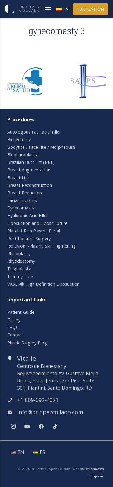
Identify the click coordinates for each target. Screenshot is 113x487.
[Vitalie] (12, 358)
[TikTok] (55, 426)
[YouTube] (27, 426)
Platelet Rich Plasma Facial (33, 231)
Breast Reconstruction (29, 185)
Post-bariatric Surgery (29, 238)
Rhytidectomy (21, 261)
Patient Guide (20, 312)
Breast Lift (17, 177)
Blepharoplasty (22, 154)
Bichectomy (19, 139)
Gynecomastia (21, 208)
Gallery (13, 320)
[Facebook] (41, 426)
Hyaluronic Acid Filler (27, 215)
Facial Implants (22, 200)
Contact (15, 335)
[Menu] (48, 9)
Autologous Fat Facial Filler (34, 132)
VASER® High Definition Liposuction (43, 284)
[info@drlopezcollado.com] (12, 412)
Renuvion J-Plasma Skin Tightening (41, 246)
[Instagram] (13, 426)
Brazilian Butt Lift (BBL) (31, 162)
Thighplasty (19, 268)
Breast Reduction (24, 193)
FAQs (12, 327)
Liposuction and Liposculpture (37, 223)
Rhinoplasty (18, 253)
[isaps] (88, 67)
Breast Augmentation (28, 170)
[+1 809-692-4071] (12, 400)
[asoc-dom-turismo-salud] (24, 71)
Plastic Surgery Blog (27, 343)
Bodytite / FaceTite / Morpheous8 (41, 147)
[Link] (22, 9)
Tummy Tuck (20, 276)
